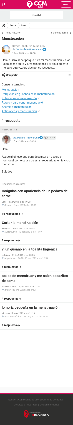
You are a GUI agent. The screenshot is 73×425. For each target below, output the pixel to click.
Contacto (18, 404)
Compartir (12, 75)
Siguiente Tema (59, 32)
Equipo (12, 399)
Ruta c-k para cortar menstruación (23, 102)
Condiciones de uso (28, 399)
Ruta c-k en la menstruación (19, 98)
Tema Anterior (13, 32)
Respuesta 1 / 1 (11, 129)
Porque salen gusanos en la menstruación (28, 94)
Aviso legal (31, 404)
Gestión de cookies (49, 404)
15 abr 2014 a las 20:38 (24, 53)
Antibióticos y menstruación (19, 111)
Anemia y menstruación (17, 107)
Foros (13, 25)
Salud (24, 25)
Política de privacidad (52, 399)
